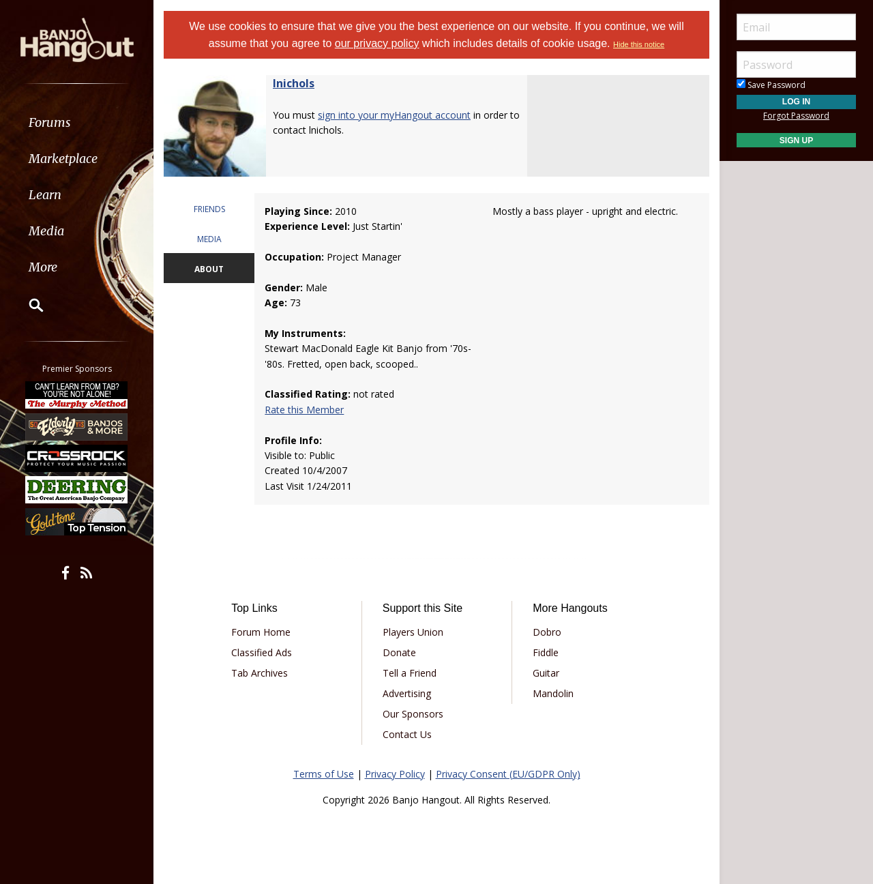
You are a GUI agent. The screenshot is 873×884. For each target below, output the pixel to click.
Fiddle (546, 652)
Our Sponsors (413, 713)
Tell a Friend (409, 672)
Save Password (771, 85)
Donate (399, 652)
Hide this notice (638, 44)
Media (46, 231)
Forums (50, 122)
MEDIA (209, 239)
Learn (45, 195)
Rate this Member (304, 409)
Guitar (546, 672)
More (43, 267)
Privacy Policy (395, 773)
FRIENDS (209, 209)
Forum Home (261, 631)
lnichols (293, 83)
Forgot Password (796, 115)
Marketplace (63, 158)
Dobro (547, 631)
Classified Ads (261, 652)
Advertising (407, 693)
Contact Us (407, 734)
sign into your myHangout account (394, 114)
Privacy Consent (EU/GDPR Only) (508, 773)
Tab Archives (259, 672)
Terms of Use (323, 773)
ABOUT (209, 269)
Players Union (413, 631)
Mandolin (553, 693)
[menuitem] (76, 122)
